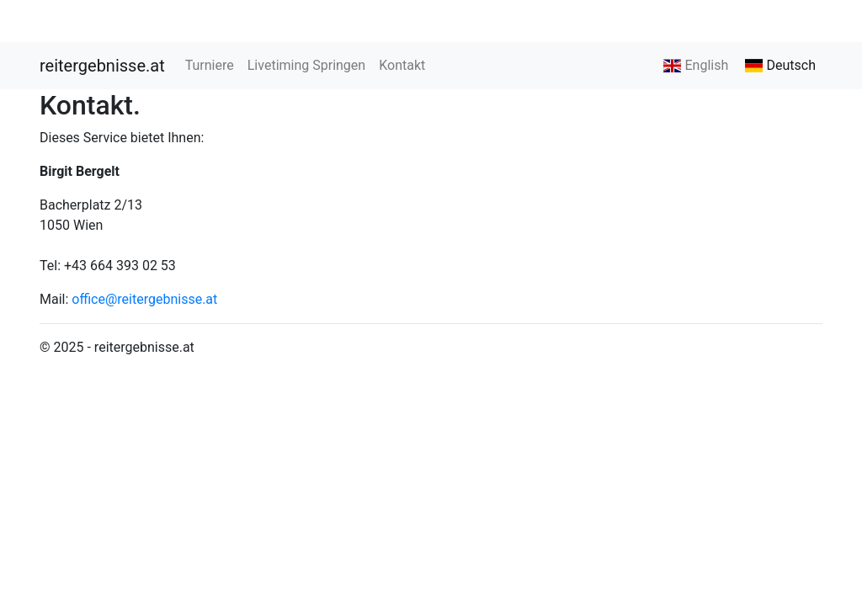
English (695, 65)
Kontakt (402, 65)
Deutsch (780, 65)
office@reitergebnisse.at (144, 299)
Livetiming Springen (306, 65)
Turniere (209, 65)
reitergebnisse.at (102, 66)
